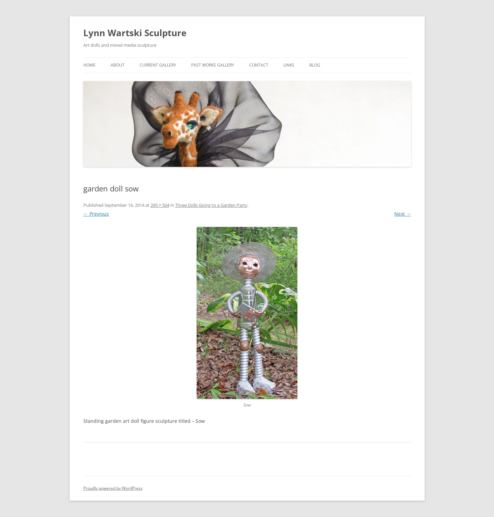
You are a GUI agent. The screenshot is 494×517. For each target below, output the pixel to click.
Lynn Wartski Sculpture (134, 33)
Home (89, 65)
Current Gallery (158, 65)
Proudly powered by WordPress (113, 488)
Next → (402, 214)
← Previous (96, 214)
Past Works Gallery (212, 65)
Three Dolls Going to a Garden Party (211, 205)
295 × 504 (160, 205)
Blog (314, 65)
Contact (258, 65)
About (118, 65)
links (288, 65)
